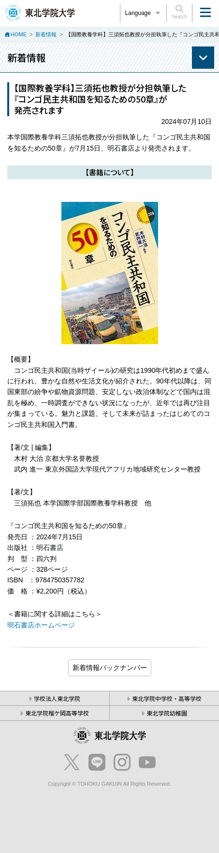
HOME (19, 34)
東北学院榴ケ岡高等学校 (57, 713)
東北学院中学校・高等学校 (167, 698)
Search (179, 12)
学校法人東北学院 (57, 698)
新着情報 (46, 34)
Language (143, 13)
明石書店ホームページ (41, 625)
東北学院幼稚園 (166, 713)
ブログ (109, 667)
